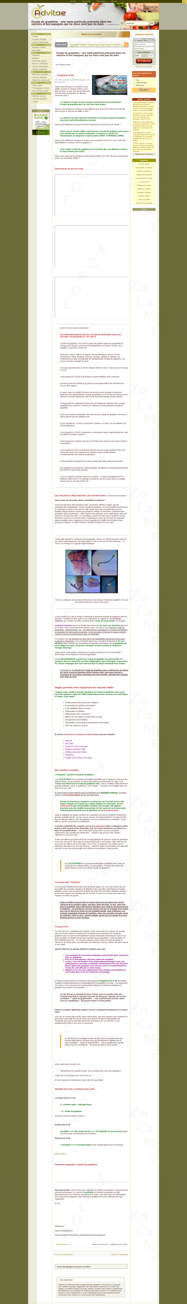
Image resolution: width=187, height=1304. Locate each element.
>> (144, 56)
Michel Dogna (60, 1154)
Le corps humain (144, 182)
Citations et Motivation (144, 175)
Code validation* (144, 52)
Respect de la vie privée (144, 67)
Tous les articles (144, 164)
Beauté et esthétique (144, 171)
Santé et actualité (144, 199)
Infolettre (73, 1)
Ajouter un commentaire (119, 1254)
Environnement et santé (144, 178)
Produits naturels (144, 196)
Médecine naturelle (144, 189)
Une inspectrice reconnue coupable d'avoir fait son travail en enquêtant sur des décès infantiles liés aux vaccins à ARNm (144, 136)
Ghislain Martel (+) (63, 1244)
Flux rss (114, 1)
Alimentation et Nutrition (144, 168)
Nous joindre (86, 1)
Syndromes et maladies (144, 203)
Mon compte (101, 1)
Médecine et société (91, 34)
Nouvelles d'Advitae (144, 192)
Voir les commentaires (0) (63, 1254)
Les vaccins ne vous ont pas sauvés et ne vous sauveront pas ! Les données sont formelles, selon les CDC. (143, 116)
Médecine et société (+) (144, 154)
